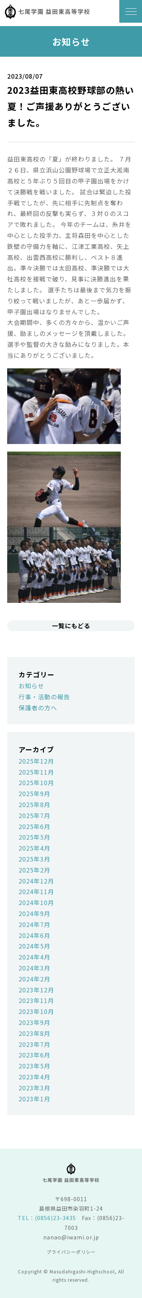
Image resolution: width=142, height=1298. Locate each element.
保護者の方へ (38, 707)
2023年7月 (34, 1044)
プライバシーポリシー (71, 1251)
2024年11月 (36, 891)
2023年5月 (34, 1065)
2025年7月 (34, 815)
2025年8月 (34, 804)
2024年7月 (34, 924)
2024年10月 (36, 902)
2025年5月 (34, 837)
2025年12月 (36, 760)
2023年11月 (36, 1000)
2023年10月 (36, 1011)
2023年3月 (34, 1087)
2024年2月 (34, 978)
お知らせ (31, 685)
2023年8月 (34, 1033)
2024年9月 (34, 913)
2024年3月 (34, 967)
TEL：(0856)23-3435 (47, 1218)
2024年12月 (36, 880)
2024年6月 (34, 935)
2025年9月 (34, 793)
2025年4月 (34, 847)
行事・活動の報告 (44, 696)
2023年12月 (36, 989)
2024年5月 (34, 945)
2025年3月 (34, 858)
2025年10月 (36, 782)
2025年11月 (36, 771)
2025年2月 (34, 869)
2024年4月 (34, 956)
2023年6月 (34, 1054)
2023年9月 (34, 1022)
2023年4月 (34, 1076)
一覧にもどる (71, 625)
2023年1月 (34, 1098)
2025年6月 (34, 826)
